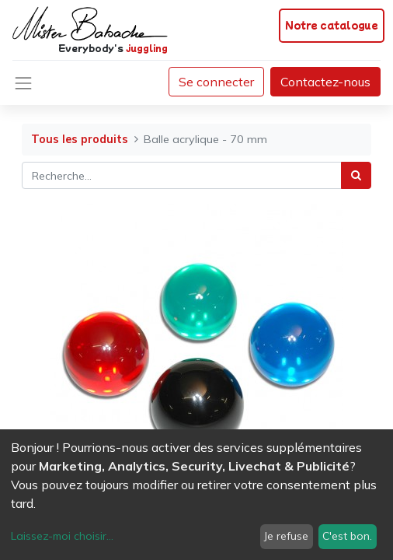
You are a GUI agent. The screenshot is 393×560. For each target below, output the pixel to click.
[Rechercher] (356, 175)
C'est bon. (347, 536)
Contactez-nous (325, 81)
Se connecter (216, 81)
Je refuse (286, 536)
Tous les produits (79, 139)
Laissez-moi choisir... (62, 536)
